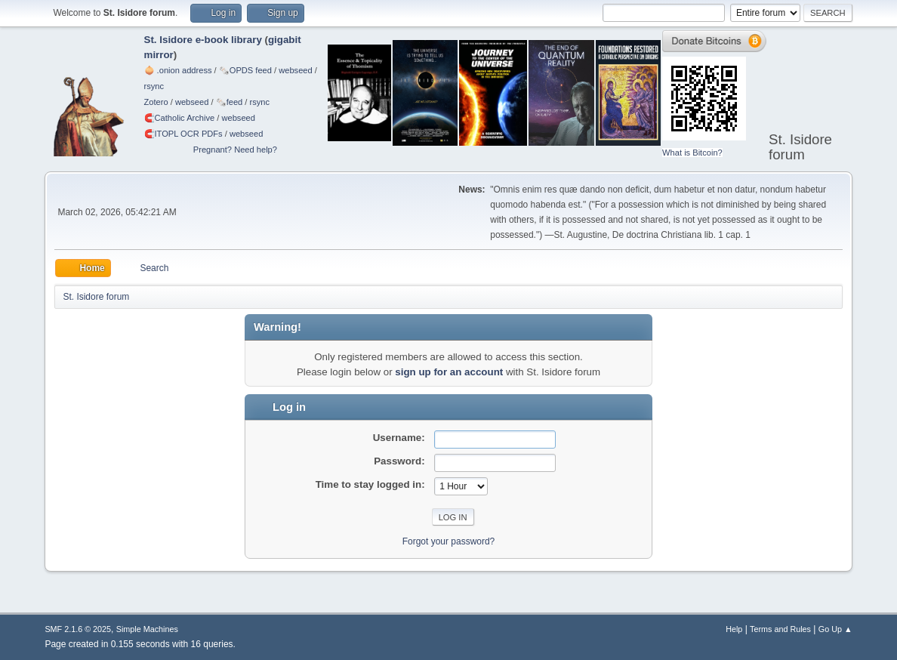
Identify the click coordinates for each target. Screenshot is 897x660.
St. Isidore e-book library (203, 39)
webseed (295, 70)
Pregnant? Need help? (235, 149)
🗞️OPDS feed (245, 70)
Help (734, 629)
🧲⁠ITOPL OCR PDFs (183, 133)
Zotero (156, 101)
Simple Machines (147, 629)
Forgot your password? (448, 541)
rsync (154, 86)
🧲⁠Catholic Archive (179, 117)
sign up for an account (449, 372)
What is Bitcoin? (692, 152)
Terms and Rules (780, 629)
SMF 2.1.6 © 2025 (78, 629)
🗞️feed (229, 101)
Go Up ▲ (835, 629)
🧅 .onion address (178, 70)
